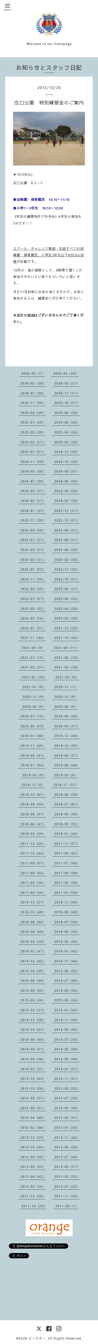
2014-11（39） (67, 1020)
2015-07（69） (67, 980)
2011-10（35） (34, 1206)
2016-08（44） (33, 922)
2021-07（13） (33, 657)
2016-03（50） (67, 941)
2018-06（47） (33, 814)
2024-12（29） (67, 452)
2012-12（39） (33, 1137)
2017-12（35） (33, 843)
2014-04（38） (33, 1059)
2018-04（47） (33, 824)
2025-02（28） (67, 442)
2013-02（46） (33, 1127)
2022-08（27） (67, 589)
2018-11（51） (66, 785)
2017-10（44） (33, 853)
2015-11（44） (67, 961)
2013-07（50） (67, 1098)
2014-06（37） (33, 1049)
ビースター (36, 1338)
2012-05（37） (67, 1167)
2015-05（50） (67, 990)
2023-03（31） (33, 560)
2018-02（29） (33, 834)
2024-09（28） (33, 471)
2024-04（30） (67, 491)
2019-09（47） (33, 755)
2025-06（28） (67, 422)
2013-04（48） (33, 1118)
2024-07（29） (33, 481)
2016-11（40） (67, 902)
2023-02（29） (67, 560)
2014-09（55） (67, 1029)
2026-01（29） (33, 393)
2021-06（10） (67, 657)
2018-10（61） (33, 794)
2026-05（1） (33, 373)
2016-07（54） (67, 922)
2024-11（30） (33, 462)
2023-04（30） (67, 550)
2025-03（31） (33, 442)
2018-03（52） (67, 824)
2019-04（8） (34, 775)
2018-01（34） (67, 834)
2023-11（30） (33, 520)
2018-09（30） (67, 794)
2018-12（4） (33, 785)
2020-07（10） (33, 716)
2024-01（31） (33, 511)
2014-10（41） (33, 1029)
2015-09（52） (67, 971)
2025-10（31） (67, 403)
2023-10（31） (67, 520)
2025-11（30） (33, 403)
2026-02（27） (67, 383)
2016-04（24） (33, 941)
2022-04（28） (67, 608)
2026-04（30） (66, 373)
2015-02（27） (33, 1010)
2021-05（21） (33, 667)
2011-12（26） (33, 1196)
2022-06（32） (67, 599)
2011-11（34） (67, 1196)
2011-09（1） (67, 1206)
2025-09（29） (33, 413)
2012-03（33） (67, 1176)
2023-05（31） (33, 550)
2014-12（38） (33, 1020)
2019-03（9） (66, 775)
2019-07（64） (33, 765)
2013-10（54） (33, 1088)
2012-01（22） (67, 1186)
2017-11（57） (67, 843)
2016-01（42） (67, 951)
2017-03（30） (67, 883)
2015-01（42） (67, 1010)
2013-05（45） (67, 1108)
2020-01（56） (33, 736)
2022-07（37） (33, 599)
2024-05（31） (33, 491)
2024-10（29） (67, 462)
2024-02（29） (67, 501)
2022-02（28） (67, 618)
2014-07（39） (67, 1039)
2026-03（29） (33, 383)
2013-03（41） (67, 1118)
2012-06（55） (33, 1167)
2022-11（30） (33, 579)
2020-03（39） (33, 726)
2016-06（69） (33, 932)
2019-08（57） (67, 755)
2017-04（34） (33, 883)
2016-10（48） (33, 912)
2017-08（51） (33, 863)
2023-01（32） (33, 569)
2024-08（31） (67, 471)
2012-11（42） (67, 1137)
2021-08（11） (66, 648)
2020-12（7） (66, 687)
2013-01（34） (67, 1127)
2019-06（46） (67, 765)
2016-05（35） (67, 932)
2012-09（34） (67, 1147)
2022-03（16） (33, 618)
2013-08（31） (33, 1098)
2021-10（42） (67, 638)
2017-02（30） (33, 892)
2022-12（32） (67, 569)
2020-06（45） (67, 716)
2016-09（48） (67, 912)
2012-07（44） (67, 1157)
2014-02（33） (33, 1069)
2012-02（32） (33, 1186)
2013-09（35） (67, 1088)
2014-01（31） (67, 1069)
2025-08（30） (67, 413)
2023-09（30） (33, 530)
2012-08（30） (33, 1157)
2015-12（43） (33, 961)
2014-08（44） (33, 1039)
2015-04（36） (33, 1000)
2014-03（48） (67, 1059)
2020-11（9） (34, 697)
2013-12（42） (33, 1078)
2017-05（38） (67, 873)
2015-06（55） (33, 990)
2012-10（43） (33, 1147)
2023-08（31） (67, 530)
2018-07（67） (67, 804)
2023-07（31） (33, 540)
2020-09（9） (34, 706)
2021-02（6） (67, 677)
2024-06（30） (67, 481)
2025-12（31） (67, 393)
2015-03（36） (67, 1000)
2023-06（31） (67, 540)
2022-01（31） (33, 628)
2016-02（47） (33, 951)
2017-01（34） (67, 892)
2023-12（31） (67, 511)
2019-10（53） (67, 746)
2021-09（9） (33, 648)
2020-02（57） (67, 726)
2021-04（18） (67, 667)
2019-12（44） (67, 736)
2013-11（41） (67, 1078)
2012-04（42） (33, 1176)
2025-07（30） (33, 422)
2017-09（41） (67, 853)
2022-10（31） (67, 579)
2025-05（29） (33, 432)
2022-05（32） (33, 608)
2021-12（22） (67, 628)
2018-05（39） (67, 814)
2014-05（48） (67, 1049)
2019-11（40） (33, 746)
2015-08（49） (33, 980)
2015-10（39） (33, 971)
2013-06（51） (33, 1108)
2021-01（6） (34, 687)
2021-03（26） (34, 677)
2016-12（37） (33, 902)
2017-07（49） (67, 863)
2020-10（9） (66, 697)
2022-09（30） (33, 589)
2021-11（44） (33, 638)
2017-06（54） (33, 873)
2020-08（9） (66, 706)
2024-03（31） (33, 501)
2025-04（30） (67, 432)
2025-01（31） (33, 452)
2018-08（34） (33, 804)
